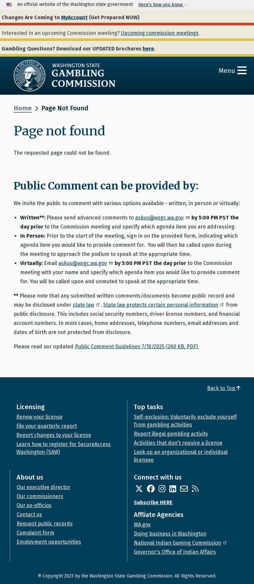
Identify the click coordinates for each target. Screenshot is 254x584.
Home (23, 108)
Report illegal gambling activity (171, 434)
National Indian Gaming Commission (181, 543)
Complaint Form (35, 533)
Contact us (29, 514)
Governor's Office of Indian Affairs (175, 552)
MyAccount (74, 17)
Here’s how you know (161, 4)
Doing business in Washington (170, 534)
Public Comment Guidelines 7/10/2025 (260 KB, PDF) (137, 346)
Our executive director (43, 487)
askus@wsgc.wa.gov (162, 218)
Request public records (45, 524)
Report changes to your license (53, 435)
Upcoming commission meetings (160, 33)
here (148, 49)
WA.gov (142, 524)
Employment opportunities (49, 542)
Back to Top (223, 388)
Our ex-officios (34, 505)
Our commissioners (40, 496)
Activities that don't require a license (178, 443)
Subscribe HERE (153, 502)
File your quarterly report (46, 426)
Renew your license (39, 417)
